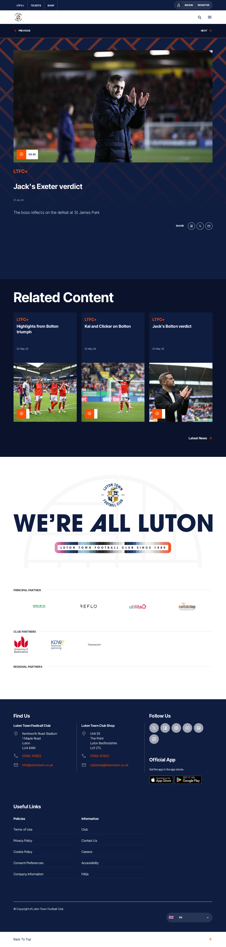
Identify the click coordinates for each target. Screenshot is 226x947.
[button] (189, 917)
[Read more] (45, 367)
